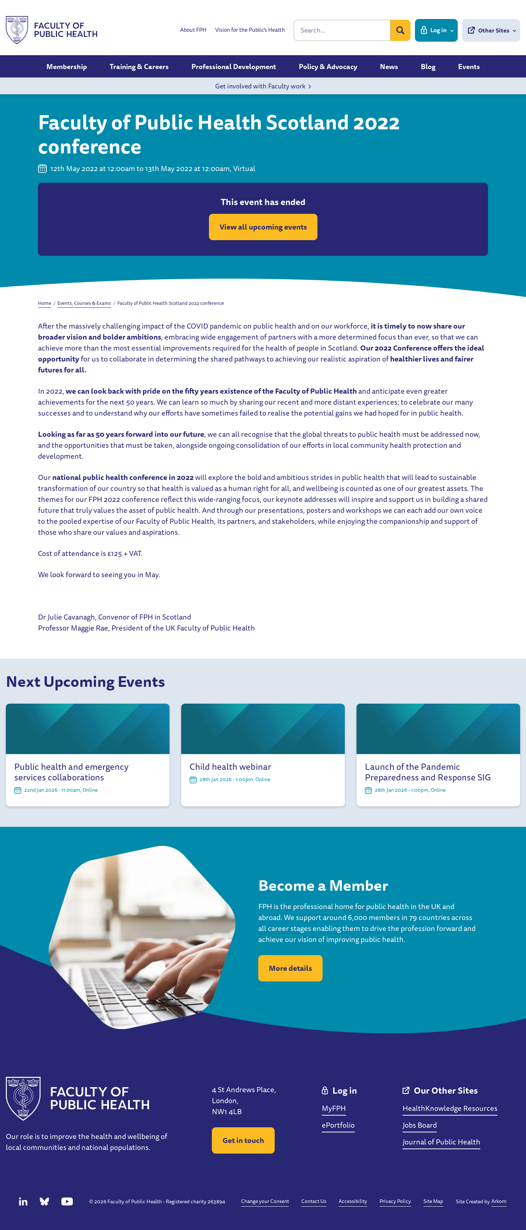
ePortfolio (338, 1125)
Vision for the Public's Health (250, 30)
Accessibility (353, 1201)
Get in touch (243, 1140)
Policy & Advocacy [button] (328, 66)
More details (290, 968)
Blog (428, 66)
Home (44, 303)
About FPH (193, 30)
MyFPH (334, 1108)
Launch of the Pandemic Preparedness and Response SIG (428, 772)
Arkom (499, 1201)
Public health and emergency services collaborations (71, 772)
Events (469, 66)
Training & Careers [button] (139, 66)
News (389, 66)
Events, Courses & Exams (84, 303)
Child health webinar (230, 766)
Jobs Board (420, 1125)
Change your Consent (265, 1201)
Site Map (433, 1201)
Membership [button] (66, 66)
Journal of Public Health (441, 1141)
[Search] (342, 30)
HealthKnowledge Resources (450, 1108)
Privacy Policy (395, 1201)
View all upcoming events (263, 226)
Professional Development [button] (233, 66)
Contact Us (313, 1201)
